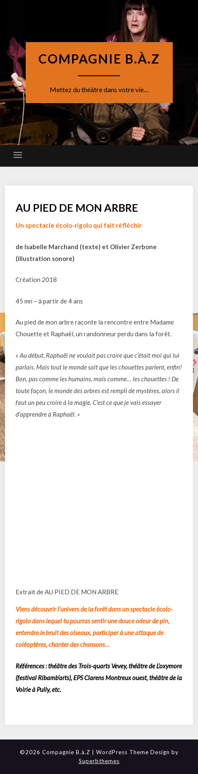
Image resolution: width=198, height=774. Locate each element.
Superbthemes (99, 761)
